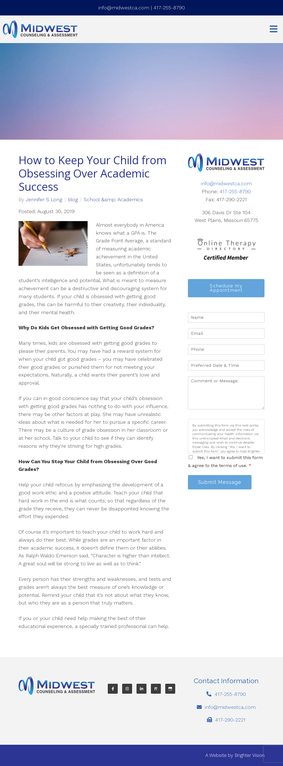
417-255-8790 (169, 7)
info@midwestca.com (123, 7)
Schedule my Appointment (226, 288)
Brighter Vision (249, 755)
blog (73, 199)
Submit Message (219, 482)
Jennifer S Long (44, 199)
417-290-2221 (230, 720)
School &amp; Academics (113, 199)
